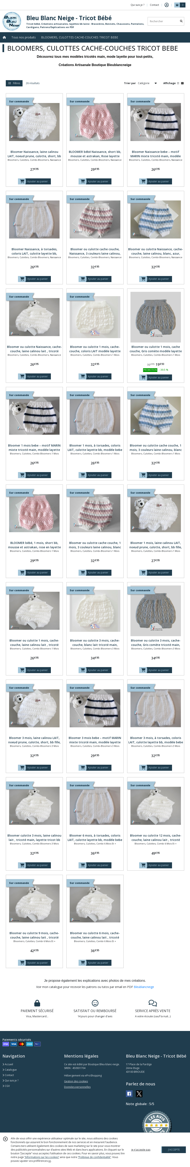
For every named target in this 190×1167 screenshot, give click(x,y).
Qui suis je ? (10, 1080)
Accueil (7, 1064)
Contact (154, 5)
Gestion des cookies (76, 1081)
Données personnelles (77, 1087)
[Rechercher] (181, 21)
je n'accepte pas (140, 1149)
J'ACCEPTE (174, 1149)
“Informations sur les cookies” (41, 1157)
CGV (6, 1086)
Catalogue (9, 1069)
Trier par (130, 83)
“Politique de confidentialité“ (94, 1157)
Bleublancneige (144, 987)
